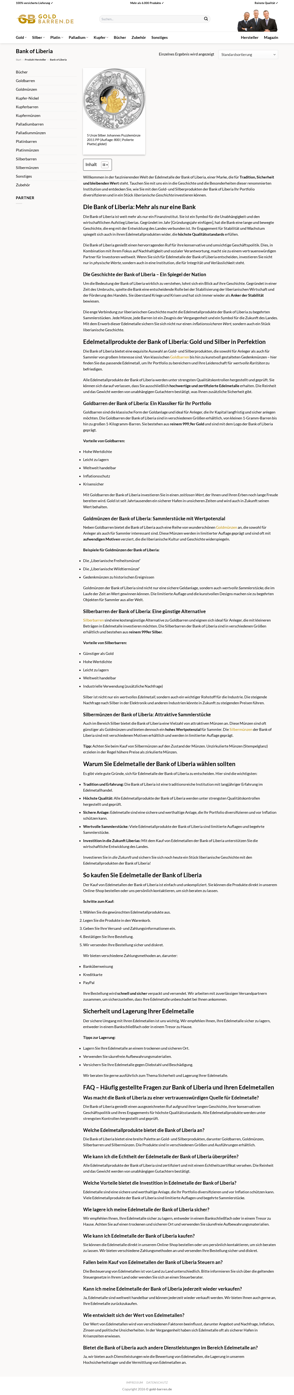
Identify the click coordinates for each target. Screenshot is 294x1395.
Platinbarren (26, 141)
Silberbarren (26, 159)
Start (18, 59)
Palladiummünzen (31, 133)
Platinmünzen (27, 150)
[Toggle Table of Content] (102, 164)
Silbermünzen (27, 167)
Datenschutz (157, 1382)
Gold (21, 37)
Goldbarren (25, 80)
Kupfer (101, 37)
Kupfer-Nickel (27, 98)
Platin (56, 37)
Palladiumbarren (30, 124)
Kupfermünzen (28, 115)
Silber (38, 37)
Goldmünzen (26, 89)
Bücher (120, 37)
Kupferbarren (27, 107)
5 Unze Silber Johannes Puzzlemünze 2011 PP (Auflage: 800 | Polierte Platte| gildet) (113, 139)
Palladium (78, 37)
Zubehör (139, 37)
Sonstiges (159, 37)
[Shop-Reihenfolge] (248, 54)
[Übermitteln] (206, 19)
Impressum (134, 1382)
